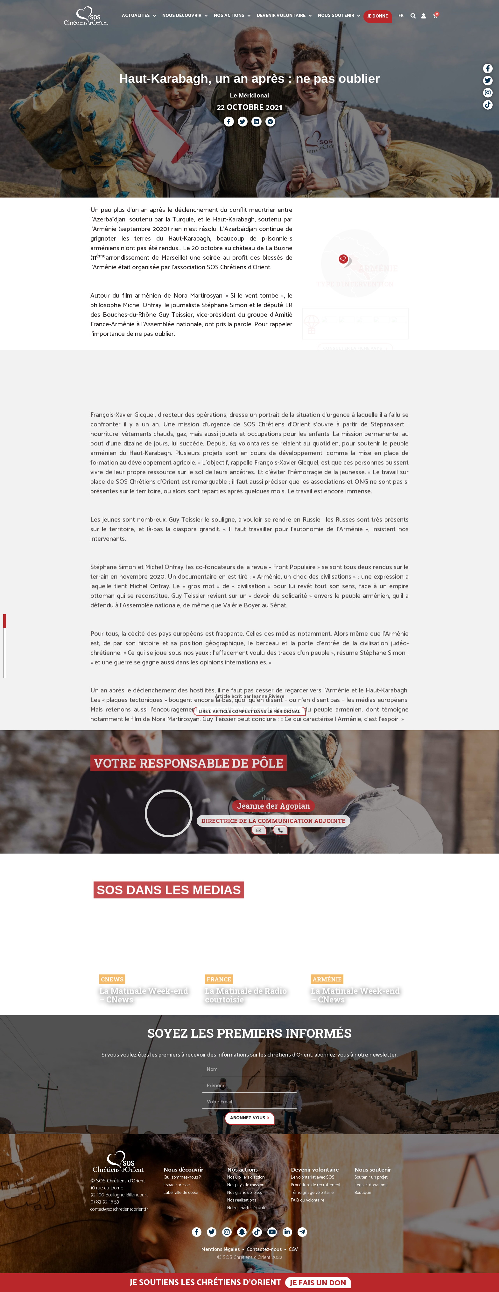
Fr (401, 15)
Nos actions (232, 16)
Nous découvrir (184, 16)
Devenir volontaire (284, 16)
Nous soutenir (339, 16)
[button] (413, 16)
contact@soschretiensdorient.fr (119, 1209)
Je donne (378, 16)
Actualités (139, 16)
